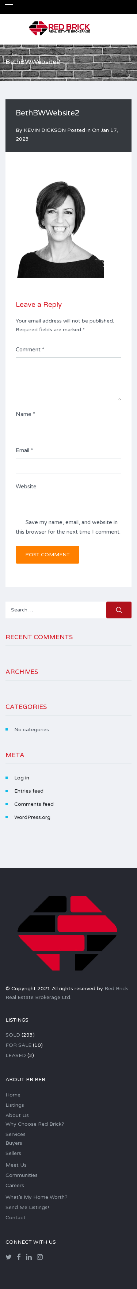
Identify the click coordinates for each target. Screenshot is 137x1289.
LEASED (15, 1055)
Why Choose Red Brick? (34, 1124)
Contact (15, 1217)
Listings (14, 1105)
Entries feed (28, 791)
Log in (21, 778)
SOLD (12, 1035)
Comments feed (34, 804)
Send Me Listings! (27, 1207)
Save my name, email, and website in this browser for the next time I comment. (68, 527)
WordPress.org (32, 817)
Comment (30, 349)
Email (24, 450)
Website (26, 486)
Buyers (13, 1143)
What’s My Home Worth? (36, 1197)
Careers (14, 1185)
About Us (17, 1115)
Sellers (13, 1153)
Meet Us (16, 1165)
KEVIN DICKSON (45, 130)
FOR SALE (18, 1045)
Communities (21, 1175)
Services (15, 1134)
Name (25, 414)
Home (12, 1095)
